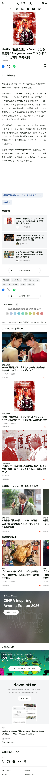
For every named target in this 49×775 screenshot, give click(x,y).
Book (41, 731)
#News (23, 284)
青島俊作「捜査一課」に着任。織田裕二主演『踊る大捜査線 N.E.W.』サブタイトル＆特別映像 (21, 523)
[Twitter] (17, 9)
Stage (34, 731)
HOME (4, 322)
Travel (22, 734)
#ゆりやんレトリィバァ (31, 280)
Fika (3, 742)
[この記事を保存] (45, 66)
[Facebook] (28, 9)
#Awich (15, 284)
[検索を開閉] (43, 3)
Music (4, 731)
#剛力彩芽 (6, 280)
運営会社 (27, 770)
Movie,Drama (12, 322)
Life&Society (7, 734)
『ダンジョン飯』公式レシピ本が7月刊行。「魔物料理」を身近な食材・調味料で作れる (20, 574)
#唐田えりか (7, 284)
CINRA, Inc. (11, 752)
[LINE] (39, 9)
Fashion (30, 734)
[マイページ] (2, 3)
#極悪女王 (31, 284)
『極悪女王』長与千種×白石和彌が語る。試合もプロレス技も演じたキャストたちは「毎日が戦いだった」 (24, 469)
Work (16, 734)
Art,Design (13, 731)
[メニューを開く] (46, 3)
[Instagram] (22, 9)
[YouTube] (33, 9)
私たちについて (6, 770)
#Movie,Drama (16, 280)
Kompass (10, 742)
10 (41, 313)
